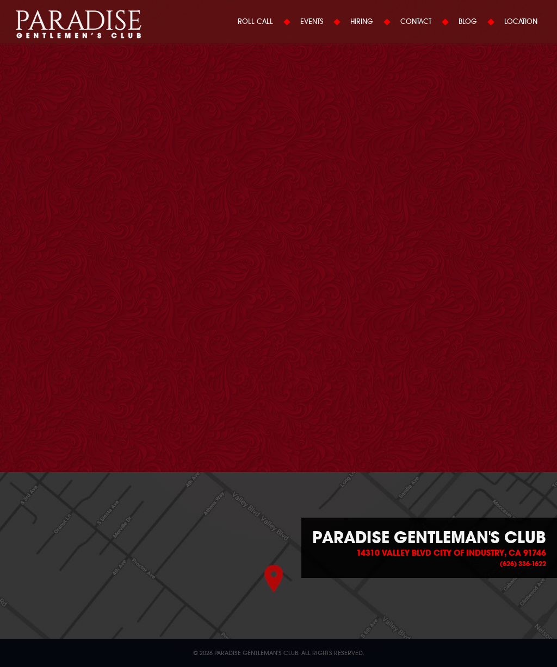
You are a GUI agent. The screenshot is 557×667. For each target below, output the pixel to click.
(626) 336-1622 (523, 563)
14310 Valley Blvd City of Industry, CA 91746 (451, 553)
